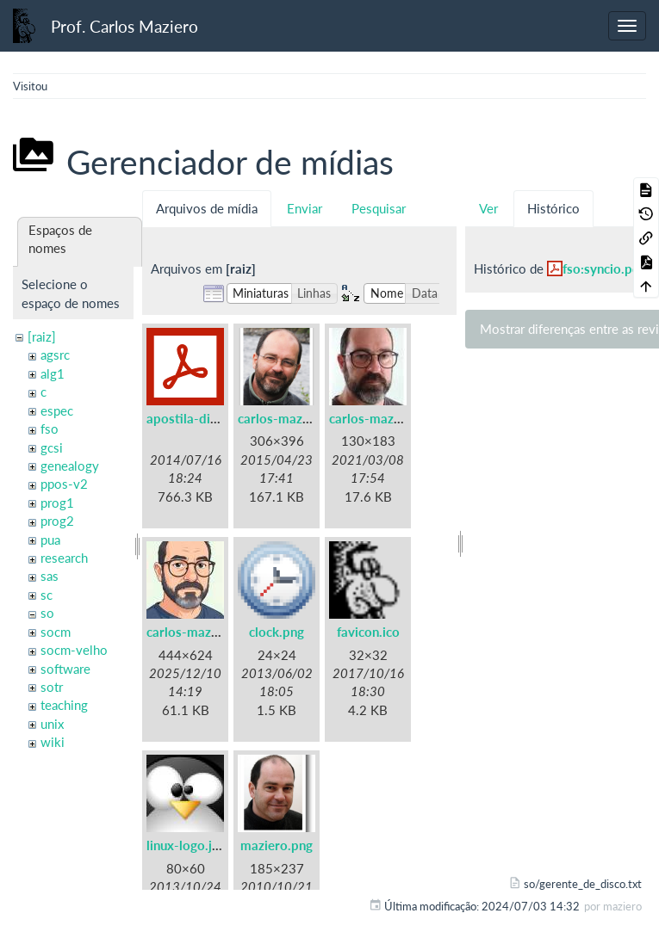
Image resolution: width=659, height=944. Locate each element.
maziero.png (276, 845)
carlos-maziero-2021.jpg (402, 418)
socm (55, 631)
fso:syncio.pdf (603, 268)
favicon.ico (368, 631)
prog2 (57, 520)
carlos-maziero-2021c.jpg (222, 631)
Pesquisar (378, 208)
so (47, 612)
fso (49, 428)
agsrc (55, 354)
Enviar (304, 208)
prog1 (57, 502)
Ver (488, 208)
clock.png (276, 631)
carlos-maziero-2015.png (312, 418)
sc (46, 594)
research (64, 557)
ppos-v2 (64, 483)
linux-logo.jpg (186, 845)
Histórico (553, 208)
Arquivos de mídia (207, 208)
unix (52, 723)
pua (50, 539)
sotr (51, 686)
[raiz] (42, 336)
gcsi (51, 447)
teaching (64, 705)
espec (56, 410)
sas (49, 575)
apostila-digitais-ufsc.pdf (220, 418)
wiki (52, 742)
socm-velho (74, 649)
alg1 (52, 373)
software (65, 668)
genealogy (69, 465)
